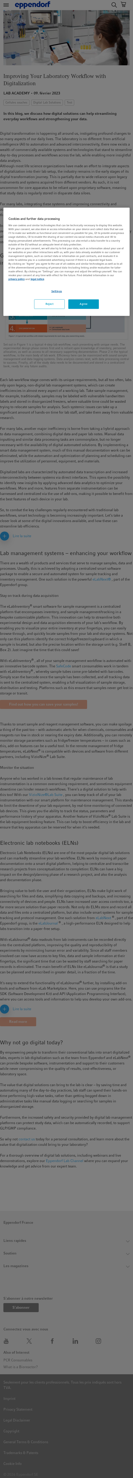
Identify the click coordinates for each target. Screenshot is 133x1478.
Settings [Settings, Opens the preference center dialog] (56, 291)
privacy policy (16, 279)
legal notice (37, 279)
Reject (49, 304)
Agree (83, 304)
